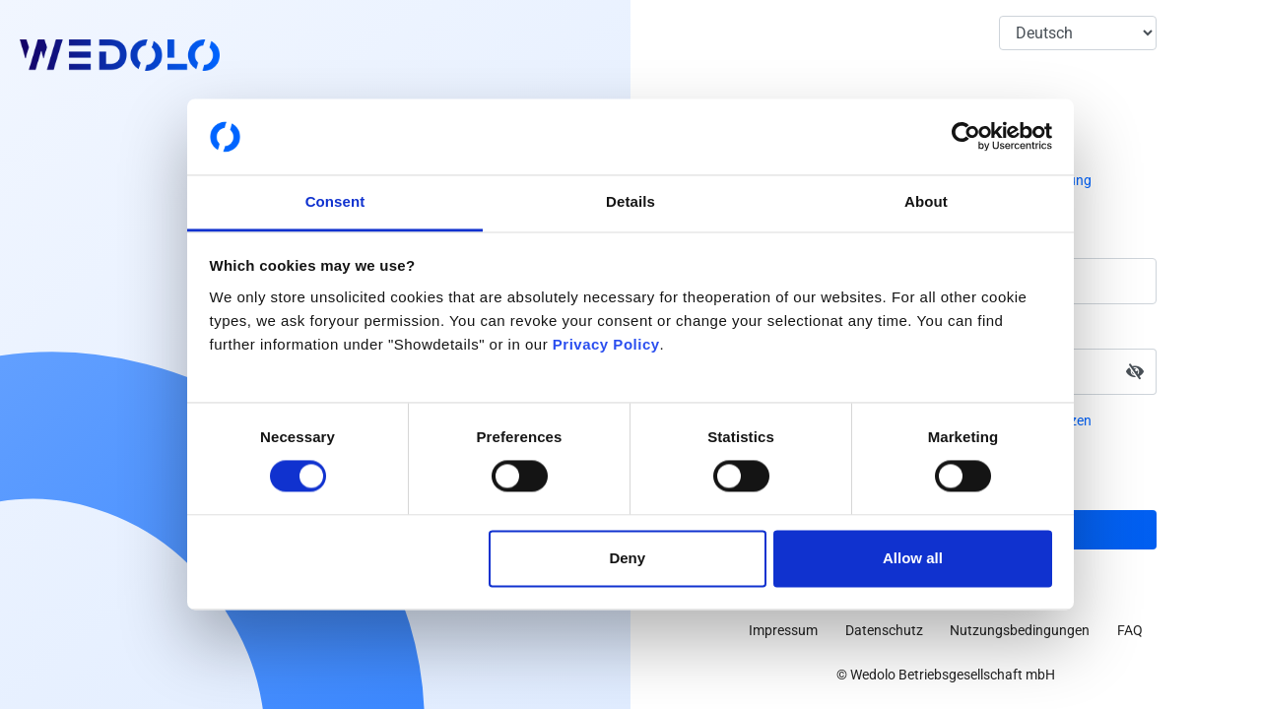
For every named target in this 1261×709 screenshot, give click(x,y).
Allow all (913, 557)
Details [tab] (630, 201)
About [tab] (926, 201)
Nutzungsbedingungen (1020, 630)
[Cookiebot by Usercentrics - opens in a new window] (966, 137)
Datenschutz (884, 630)
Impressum (783, 630)
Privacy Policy (606, 344)
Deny (627, 557)
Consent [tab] (335, 201)
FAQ (1130, 630)
